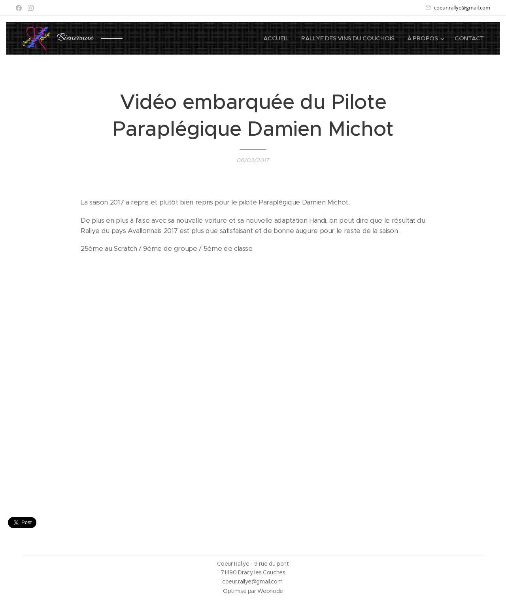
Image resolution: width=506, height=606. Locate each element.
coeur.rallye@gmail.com (462, 7)
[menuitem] (273, 38)
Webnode (270, 591)
